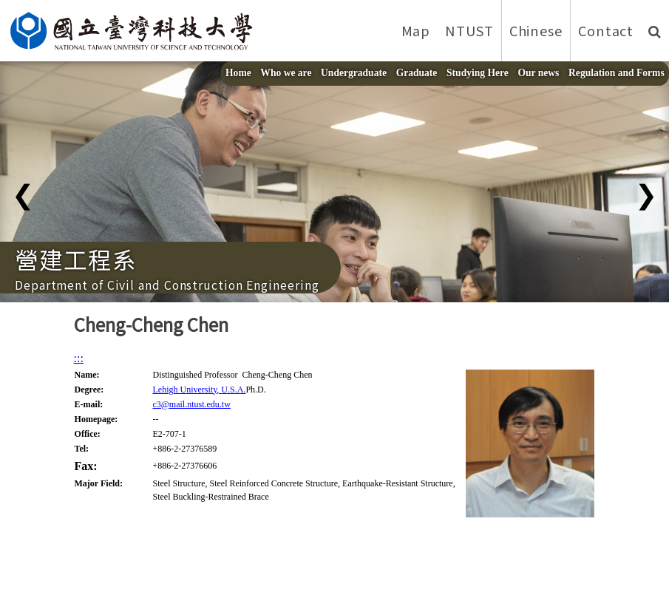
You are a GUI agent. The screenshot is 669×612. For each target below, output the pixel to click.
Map (416, 30)
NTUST (469, 30)
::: (79, 358)
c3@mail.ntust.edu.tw (191, 404)
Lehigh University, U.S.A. (198, 389)
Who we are (285, 72)
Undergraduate (354, 72)
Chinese (536, 30)
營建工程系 (76, 259)
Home (238, 72)
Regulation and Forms (616, 72)
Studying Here (477, 72)
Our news (539, 72)
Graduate (417, 72)
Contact (606, 30)
